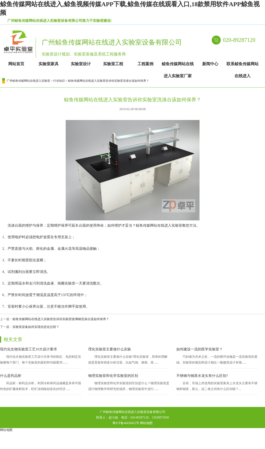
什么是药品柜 (10, 376)
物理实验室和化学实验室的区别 (113, 376)
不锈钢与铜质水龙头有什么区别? (202, 376)
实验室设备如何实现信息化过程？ (35, 327)
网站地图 (146, 423)
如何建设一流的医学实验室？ (199, 349)
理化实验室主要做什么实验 (109, 349)
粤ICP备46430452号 (125, 423)
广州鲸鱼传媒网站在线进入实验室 (28, 80)
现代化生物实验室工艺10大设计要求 (28, 349)
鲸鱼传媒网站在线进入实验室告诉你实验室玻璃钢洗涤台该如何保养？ (60, 319)
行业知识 (59, 80)
